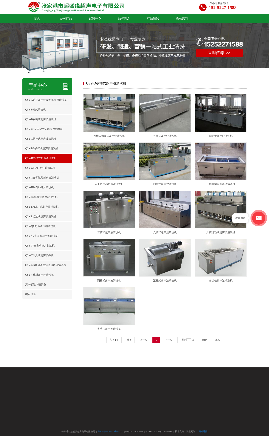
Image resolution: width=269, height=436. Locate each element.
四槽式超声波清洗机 (165, 184)
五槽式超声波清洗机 (165, 136)
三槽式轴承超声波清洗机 (220, 184)
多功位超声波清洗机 (221, 280)
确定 (204, 339)
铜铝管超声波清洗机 (221, 136)
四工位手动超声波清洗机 (109, 184)
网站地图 (203, 431)
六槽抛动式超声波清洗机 (220, 232)
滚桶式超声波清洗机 (165, 280)
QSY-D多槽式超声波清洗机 (106, 83)
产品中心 (37, 85)
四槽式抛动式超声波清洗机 (109, 136)
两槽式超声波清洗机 (109, 280)
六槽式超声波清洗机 (165, 232)
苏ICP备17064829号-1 (108, 431)
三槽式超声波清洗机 (109, 232)
